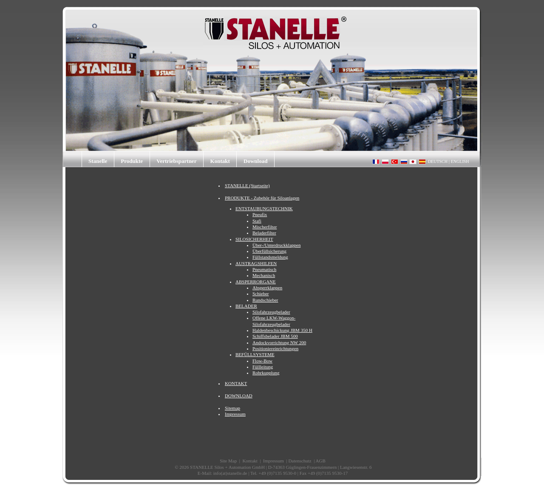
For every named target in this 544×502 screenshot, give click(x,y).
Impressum (235, 413)
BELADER (246, 305)
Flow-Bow (262, 360)
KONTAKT (236, 383)
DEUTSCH (438, 161)
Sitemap (232, 408)
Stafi (256, 220)
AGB (321, 460)
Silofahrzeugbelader (271, 311)
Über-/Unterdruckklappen (276, 245)
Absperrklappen (267, 287)
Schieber (260, 293)
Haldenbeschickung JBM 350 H (282, 330)
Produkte (132, 161)
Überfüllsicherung (269, 251)
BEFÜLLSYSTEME (255, 354)
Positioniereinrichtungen (275, 348)
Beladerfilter (264, 232)
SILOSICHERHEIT (254, 239)
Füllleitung (262, 366)
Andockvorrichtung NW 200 (279, 342)
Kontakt (220, 161)
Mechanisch (263, 275)
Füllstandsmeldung (270, 257)
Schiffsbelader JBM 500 (275, 336)
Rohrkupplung (266, 372)
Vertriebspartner (176, 161)
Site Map (228, 460)
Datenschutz (299, 460)
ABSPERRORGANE (255, 281)
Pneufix (259, 214)
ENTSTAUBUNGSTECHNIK (264, 208)
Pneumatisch (264, 269)
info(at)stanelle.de (230, 473)
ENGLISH (460, 161)
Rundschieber (265, 299)
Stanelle (97, 161)
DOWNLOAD (238, 395)
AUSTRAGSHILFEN (256, 263)
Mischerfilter (264, 226)
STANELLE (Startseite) (247, 185)
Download (255, 161)
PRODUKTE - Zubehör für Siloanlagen (262, 197)
